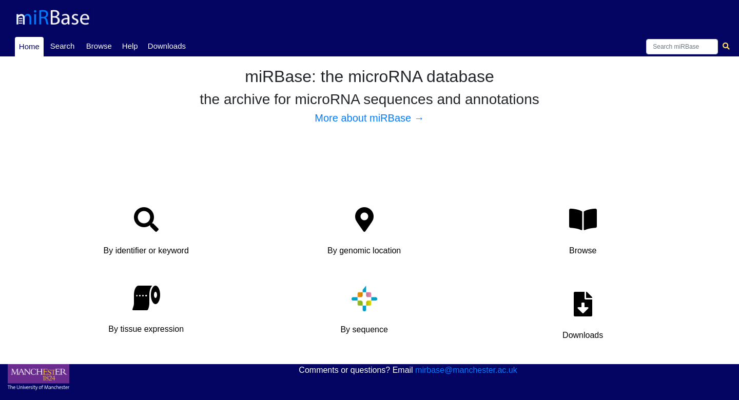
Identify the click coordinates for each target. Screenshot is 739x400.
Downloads (167, 46)
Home (31, 46)
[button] (146, 234)
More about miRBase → (369, 118)
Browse (99, 46)
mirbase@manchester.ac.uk (466, 370)
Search (62, 46)
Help (130, 46)
